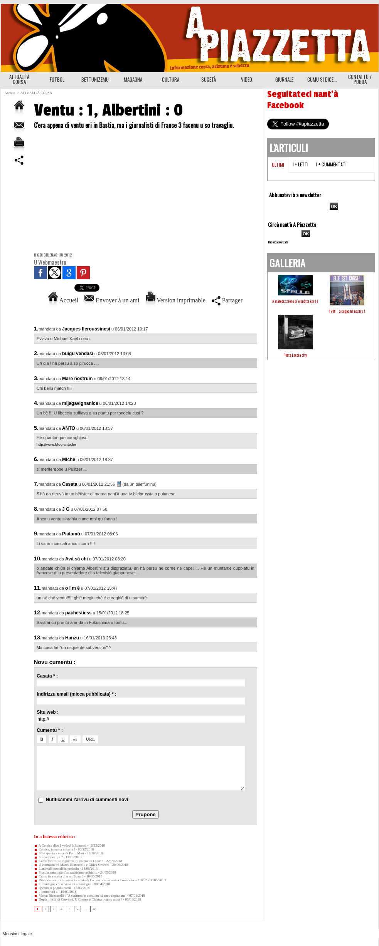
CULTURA (170, 79)
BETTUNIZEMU (95, 79)
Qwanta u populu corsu (52, 888)
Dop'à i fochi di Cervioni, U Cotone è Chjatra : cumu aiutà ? (78, 899)
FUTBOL (57, 79)
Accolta (10, 93)
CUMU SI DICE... (322, 79)
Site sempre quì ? (48, 857)
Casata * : (47, 676)
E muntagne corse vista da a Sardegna (62, 884)
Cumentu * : (49, 730)
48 (94, 909)
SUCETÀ (208, 79)
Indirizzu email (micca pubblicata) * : (76, 694)
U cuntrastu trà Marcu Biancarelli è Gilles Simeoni (71, 865)
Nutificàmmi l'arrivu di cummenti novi (87, 799)
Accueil (63, 300)
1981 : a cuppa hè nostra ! (347, 311)
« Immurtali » (46, 892)
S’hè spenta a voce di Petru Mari (59, 853)
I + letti (300, 164)
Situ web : (48, 712)
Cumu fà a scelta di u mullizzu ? (58, 876)
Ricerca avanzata (278, 242)
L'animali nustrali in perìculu (56, 869)
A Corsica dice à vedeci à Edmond (60, 845)
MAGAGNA (133, 79)
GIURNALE (284, 79)
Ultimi (278, 164)
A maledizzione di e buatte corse (295, 301)
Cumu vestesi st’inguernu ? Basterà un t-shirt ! (68, 861)
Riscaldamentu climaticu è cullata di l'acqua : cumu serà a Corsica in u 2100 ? (90, 880)
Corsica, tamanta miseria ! (54, 849)
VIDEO (246, 79)
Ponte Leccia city (295, 355)
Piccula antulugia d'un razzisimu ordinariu (65, 872)
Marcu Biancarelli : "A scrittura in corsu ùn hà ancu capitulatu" (80, 895)
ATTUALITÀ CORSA (19, 79)
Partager (227, 300)
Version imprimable (176, 300)
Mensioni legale (17, 933)
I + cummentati (331, 164)
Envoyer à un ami (111, 300)
